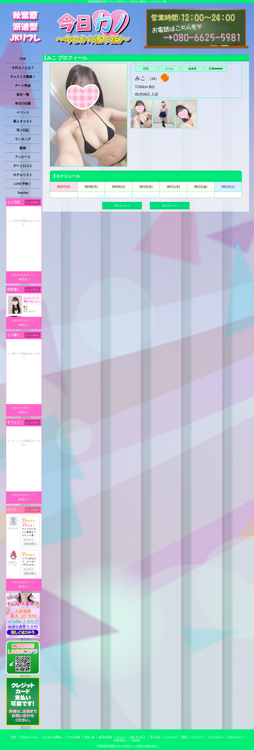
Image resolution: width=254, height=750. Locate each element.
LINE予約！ (22, 183)
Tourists (22, 192)
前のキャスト (122, 205)
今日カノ (24, 279)
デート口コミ (22, 166)
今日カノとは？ (23, 67)
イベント (22, 112)
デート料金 (23, 85)
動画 (23, 148)
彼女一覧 (22, 94)
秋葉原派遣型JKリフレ (24, 275)
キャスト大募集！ (23, 76)
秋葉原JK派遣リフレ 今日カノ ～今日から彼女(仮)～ (128, 745)
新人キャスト (22, 121)
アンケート (23, 157)
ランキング (23, 139)
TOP (23, 58)
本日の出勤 (23, 103)
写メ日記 (22, 130)
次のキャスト (169, 205)
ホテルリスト (22, 174)
